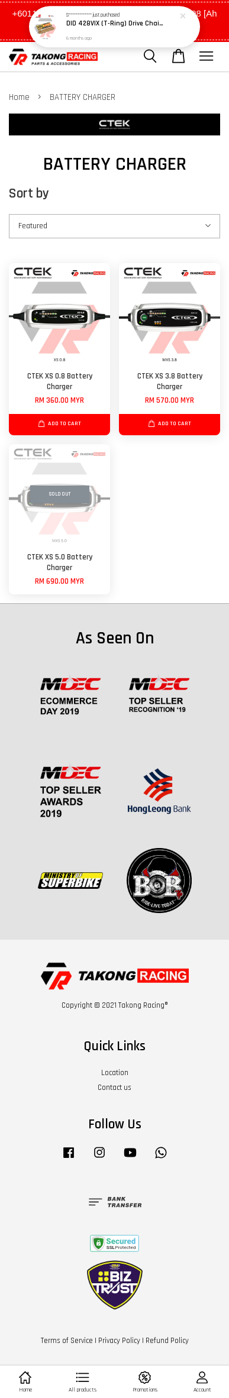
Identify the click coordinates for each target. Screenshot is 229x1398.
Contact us (114, 1087)
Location (114, 1072)
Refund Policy (167, 1340)
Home (19, 97)
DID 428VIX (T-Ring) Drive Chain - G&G (115, 24)
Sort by (29, 193)
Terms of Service (67, 1340)
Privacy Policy (119, 1340)
